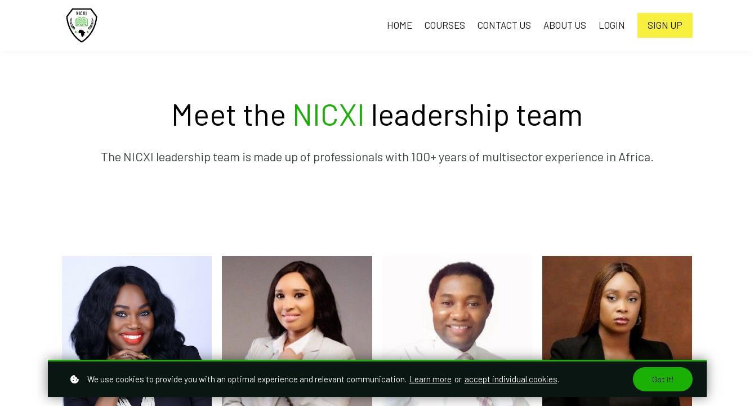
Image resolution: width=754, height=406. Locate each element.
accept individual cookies (511, 379)
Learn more (430, 379)
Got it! (662, 379)
